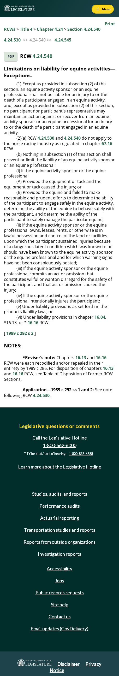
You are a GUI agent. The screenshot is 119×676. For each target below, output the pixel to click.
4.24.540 (42, 56)
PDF (11, 56)
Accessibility (59, 568)
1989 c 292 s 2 (19, 333)
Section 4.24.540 (83, 29)
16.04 (99, 317)
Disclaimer (68, 664)
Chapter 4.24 (50, 29)
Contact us (60, 616)
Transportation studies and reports (59, 530)
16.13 (80, 357)
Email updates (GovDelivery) (59, 628)
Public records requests (59, 592)
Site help (59, 604)
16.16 (33, 322)
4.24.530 (12, 40)
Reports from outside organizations (59, 542)
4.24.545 (63, 40)
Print (110, 24)
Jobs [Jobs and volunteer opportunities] (59, 580)
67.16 (107, 143)
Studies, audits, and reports (59, 494)
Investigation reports (59, 554)
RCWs (9, 29)
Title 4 (26, 29)
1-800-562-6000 (59, 445)
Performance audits (59, 506)
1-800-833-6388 (81, 454)
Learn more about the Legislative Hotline (59, 467)
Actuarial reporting (59, 518)
